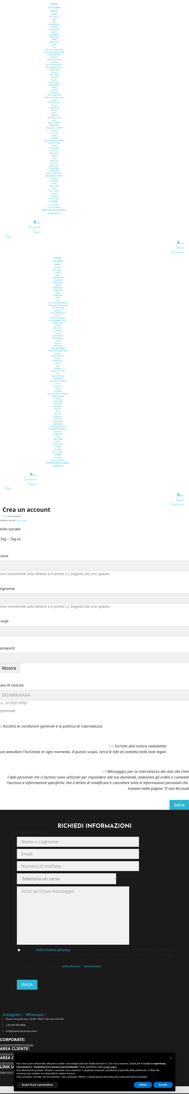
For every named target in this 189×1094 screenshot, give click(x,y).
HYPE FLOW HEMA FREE (54, 97)
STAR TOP (54, 62)
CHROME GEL (54, 108)
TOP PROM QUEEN (54, 65)
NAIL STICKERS (54, 123)
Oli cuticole (54, 133)
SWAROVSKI (54, 125)
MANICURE (54, 171)
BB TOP (54, 57)
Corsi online (54, 204)
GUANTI (53, 193)
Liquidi (54, 135)
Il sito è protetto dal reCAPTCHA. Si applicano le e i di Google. (64, 966)
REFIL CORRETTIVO (54, 173)
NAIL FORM (54, 186)
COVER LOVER (54, 29)
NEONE (54, 32)
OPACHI (54, 72)
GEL (54, 158)
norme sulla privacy (71, 966)
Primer (54, 19)
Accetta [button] (163, 1084)
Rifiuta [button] (143, 1084)
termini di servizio (92, 966)
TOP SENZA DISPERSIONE (54, 52)
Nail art (54, 105)
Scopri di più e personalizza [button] (37, 1084)
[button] (171, 1058)
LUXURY (53, 90)
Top (54, 47)
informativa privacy (53, 949)
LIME (54, 183)
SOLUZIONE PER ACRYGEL (54, 140)
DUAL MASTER (54, 102)
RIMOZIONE (54, 168)
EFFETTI (54, 110)
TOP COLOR (54, 75)
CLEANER (54, 138)
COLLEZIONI (54, 148)
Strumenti (54, 178)
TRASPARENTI (54, 24)
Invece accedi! (21, 520)
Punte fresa (54, 166)
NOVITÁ (54, 14)
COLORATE (53, 27)
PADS (54, 188)
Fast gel (54, 80)
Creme (54, 130)
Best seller (54, 153)
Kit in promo (54, 17)
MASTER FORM (54, 143)
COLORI (54, 145)
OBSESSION (54, 34)
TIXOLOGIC (54, 92)
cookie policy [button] (109, 1067)
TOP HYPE (54, 77)
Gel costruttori (54, 82)
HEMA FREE (54, 37)
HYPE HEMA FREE (54, 95)
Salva (179, 805)
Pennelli (54, 155)
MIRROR (54, 115)
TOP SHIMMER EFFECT (54, 67)
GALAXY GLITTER (54, 118)
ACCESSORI (54, 181)
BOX (54, 113)
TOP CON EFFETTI (54, 60)
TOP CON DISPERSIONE (53, 49)
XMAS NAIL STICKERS (54, 128)
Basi (54, 22)
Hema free (54, 150)
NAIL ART (54, 161)
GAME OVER (54, 70)
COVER (54, 87)
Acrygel (54, 100)
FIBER (54, 39)
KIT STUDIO (54, 191)
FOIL (54, 120)
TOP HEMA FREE (54, 55)
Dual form (54, 163)
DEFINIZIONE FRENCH (54, 176)
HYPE (54, 44)
